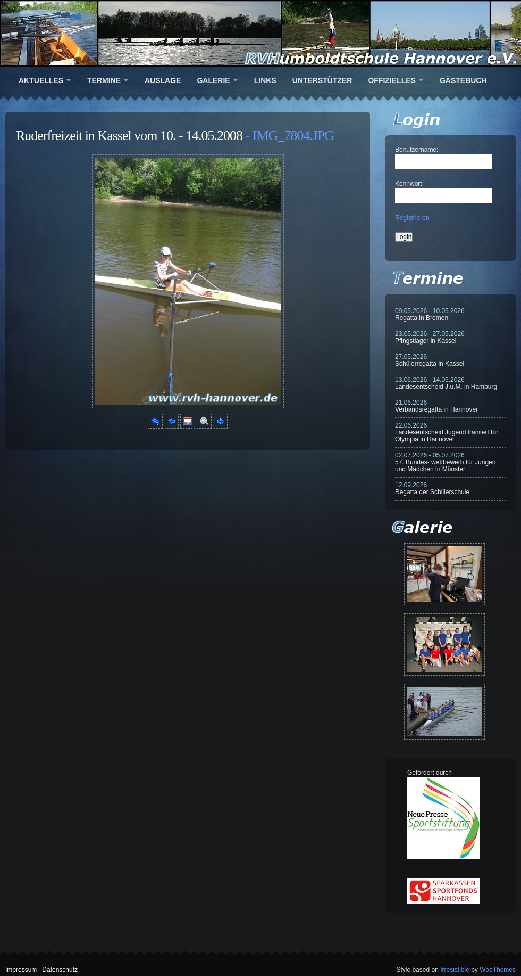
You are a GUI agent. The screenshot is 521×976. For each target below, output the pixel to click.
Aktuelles (41, 80)
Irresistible (454, 969)
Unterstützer (322, 80)
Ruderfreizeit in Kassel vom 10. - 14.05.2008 (129, 135)
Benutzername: (416, 149)
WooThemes (498, 969)
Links (265, 80)
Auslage (163, 80)
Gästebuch (463, 80)
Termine (104, 80)
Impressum (21, 969)
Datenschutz (60, 969)
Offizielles (391, 80)
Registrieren (412, 218)
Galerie (213, 80)
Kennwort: (409, 183)
